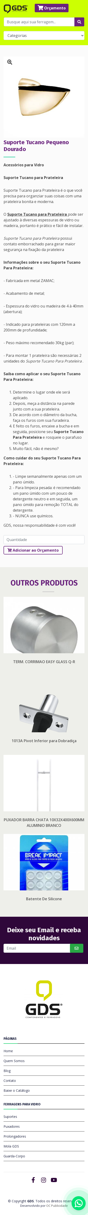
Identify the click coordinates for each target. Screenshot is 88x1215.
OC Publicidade (57, 1205)
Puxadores (12, 1126)
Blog (7, 1070)
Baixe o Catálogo (17, 1090)
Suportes (10, 1116)
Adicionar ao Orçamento (33, 550)
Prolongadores (15, 1136)
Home (8, 1051)
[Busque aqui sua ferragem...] (39, 21)
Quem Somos (14, 1061)
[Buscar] (37, 948)
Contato (10, 1080)
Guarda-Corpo (14, 1156)
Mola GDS (11, 1146)
